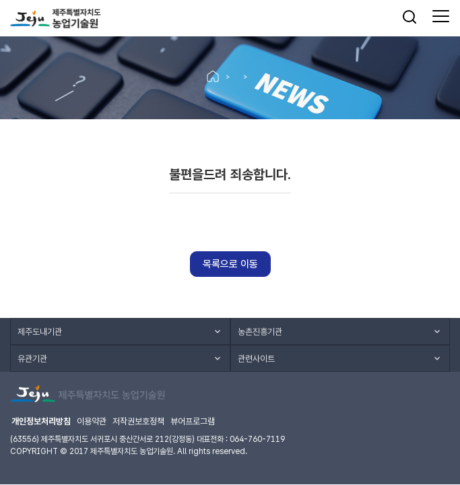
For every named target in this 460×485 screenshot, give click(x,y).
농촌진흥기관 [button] (260, 332)
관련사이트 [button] (256, 359)
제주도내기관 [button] (40, 332)
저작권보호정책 (138, 421)
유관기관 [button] (32, 359)
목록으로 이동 (230, 264)
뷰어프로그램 (192, 421)
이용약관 (91, 421)
